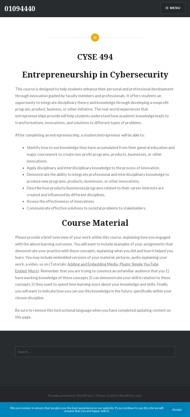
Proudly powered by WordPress (70, 395)
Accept (177, 409)
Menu (175, 8)
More (33, 271)
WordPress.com (130, 395)
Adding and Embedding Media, (93, 264)
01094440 (20, 8)
